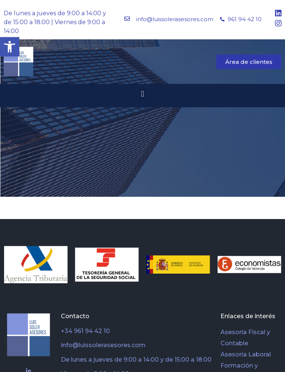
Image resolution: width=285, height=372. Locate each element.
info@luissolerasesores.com (174, 19)
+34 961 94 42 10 (85, 331)
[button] (9, 46)
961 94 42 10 (244, 19)
